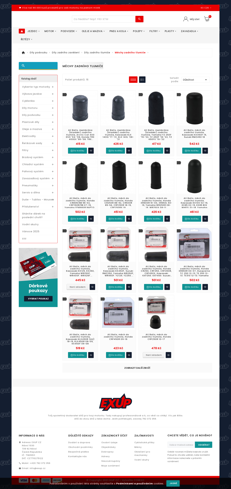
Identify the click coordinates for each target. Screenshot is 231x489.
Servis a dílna (31, 194)
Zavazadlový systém (36, 180)
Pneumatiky (30, 187)
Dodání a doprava (79, 424)
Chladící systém (33, 166)
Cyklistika (28, 102)
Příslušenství (30, 208)
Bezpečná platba (78, 433)
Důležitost (195, 81)
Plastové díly (30, 123)
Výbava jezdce (32, 95)
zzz (24, 240)
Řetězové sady (32, 145)
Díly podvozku (31, 116)
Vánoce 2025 (30, 233)
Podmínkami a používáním (134, 483)
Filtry (25, 152)
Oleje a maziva (32, 130)
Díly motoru (30, 109)
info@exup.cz (38, 450)
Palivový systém (33, 173)
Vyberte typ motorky (36, 88)
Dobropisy (107, 433)
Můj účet (194, 20)
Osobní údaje (109, 424)
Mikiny (138, 428)
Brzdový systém (32, 159)
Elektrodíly (29, 138)
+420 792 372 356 (40, 444)
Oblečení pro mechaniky (142, 435)
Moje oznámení (110, 447)
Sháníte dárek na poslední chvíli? (33, 217)
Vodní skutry (30, 226)
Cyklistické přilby (144, 424)
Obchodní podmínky (80, 428)
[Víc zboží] (103, 20)
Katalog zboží (28, 80)
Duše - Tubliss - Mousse (38, 201)
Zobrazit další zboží (137, 364)
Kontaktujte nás (77, 438)
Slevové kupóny (110, 442)
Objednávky (108, 428)
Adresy (105, 438)
